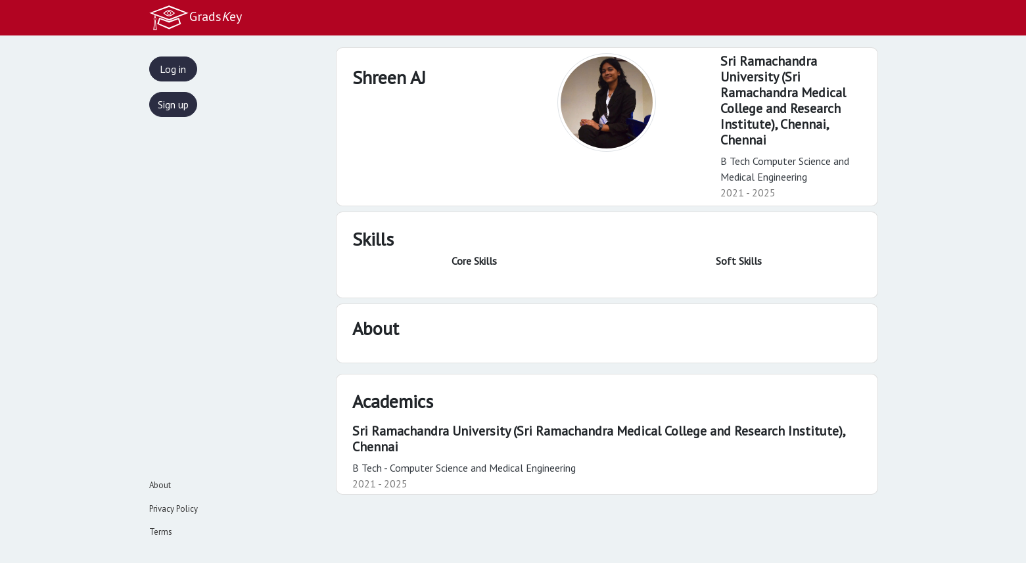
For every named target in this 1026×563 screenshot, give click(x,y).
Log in (173, 69)
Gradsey (195, 18)
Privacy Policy (173, 508)
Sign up (173, 104)
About (160, 485)
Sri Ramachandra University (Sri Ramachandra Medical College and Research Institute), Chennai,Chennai (783, 100)
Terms (160, 531)
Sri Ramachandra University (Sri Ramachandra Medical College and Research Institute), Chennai (598, 438)
